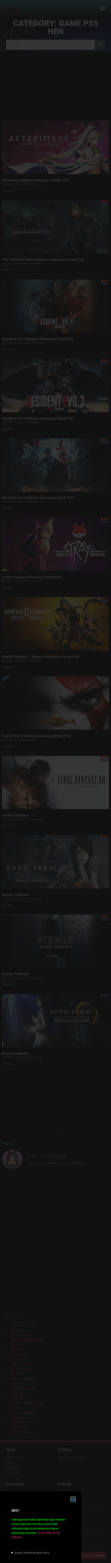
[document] (55, 781)
